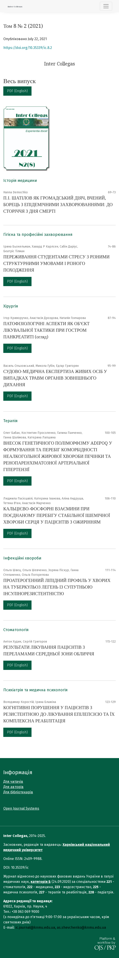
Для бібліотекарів (18, 792)
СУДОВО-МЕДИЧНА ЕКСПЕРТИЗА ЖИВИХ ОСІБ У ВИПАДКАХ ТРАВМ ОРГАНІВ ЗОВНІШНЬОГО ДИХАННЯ (55, 378)
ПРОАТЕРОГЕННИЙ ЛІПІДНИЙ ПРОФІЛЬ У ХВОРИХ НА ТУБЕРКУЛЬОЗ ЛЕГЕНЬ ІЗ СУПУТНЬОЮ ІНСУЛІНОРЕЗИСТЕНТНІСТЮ (56, 587)
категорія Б (41, 882)
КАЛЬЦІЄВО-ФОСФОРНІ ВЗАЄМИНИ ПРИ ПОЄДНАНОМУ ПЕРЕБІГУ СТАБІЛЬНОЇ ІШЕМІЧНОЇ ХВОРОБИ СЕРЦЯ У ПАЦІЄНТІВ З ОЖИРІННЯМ (56, 515)
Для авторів (13, 787)
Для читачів (13, 781)
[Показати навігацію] (106, 6)
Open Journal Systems (21, 808)
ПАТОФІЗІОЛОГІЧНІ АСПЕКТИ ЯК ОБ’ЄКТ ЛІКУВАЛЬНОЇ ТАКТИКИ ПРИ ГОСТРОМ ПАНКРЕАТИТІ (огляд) (46, 330)
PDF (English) (17, 91)
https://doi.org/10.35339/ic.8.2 (27, 48)
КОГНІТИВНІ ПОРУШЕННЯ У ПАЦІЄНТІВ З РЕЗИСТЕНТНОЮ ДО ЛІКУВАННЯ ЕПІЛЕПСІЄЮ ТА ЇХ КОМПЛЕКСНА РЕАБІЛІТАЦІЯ (59, 714)
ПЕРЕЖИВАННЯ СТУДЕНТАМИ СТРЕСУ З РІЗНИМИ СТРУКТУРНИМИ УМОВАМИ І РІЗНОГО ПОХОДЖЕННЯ (56, 263)
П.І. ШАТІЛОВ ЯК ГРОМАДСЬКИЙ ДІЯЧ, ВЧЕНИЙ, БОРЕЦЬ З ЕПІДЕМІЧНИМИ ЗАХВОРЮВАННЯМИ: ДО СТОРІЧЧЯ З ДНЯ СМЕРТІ (58, 204)
